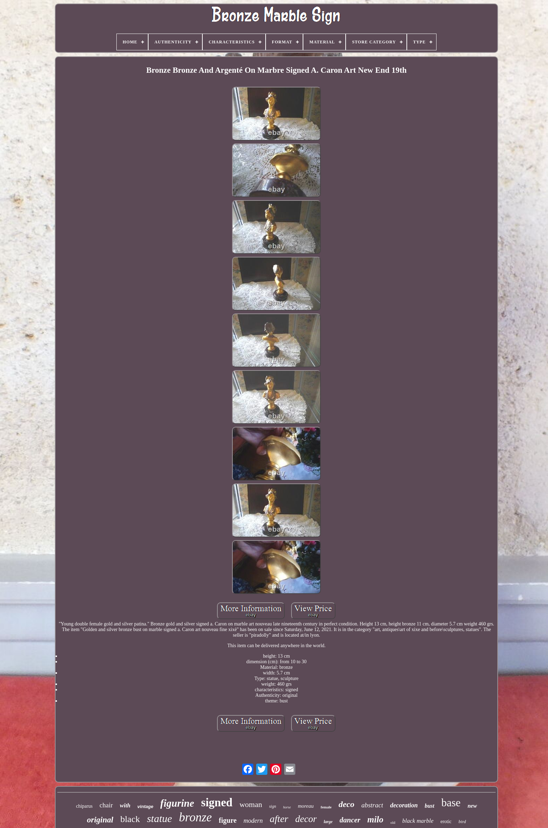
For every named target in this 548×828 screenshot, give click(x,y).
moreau (305, 806)
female (325, 807)
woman (250, 804)
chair (106, 805)
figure (228, 820)
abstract (372, 805)
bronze (195, 817)
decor (306, 819)
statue (159, 818)
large (328, 821)
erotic (446, 821)
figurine (177, 803)
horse (287, 807)
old (392, 822)
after (279, 818)
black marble (417, 821)
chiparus (84, 806)
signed (216, 802)
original (100, 819)
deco (346, 804)
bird (462, 821)
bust (429, 806)
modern (253, 820)
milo (375, 819)
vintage (145, 806)
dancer (350, 820)
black (130, 819)
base (451, 803)
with (125, 805)
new (472, 806)
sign (272, 806)
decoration (404, 805)
